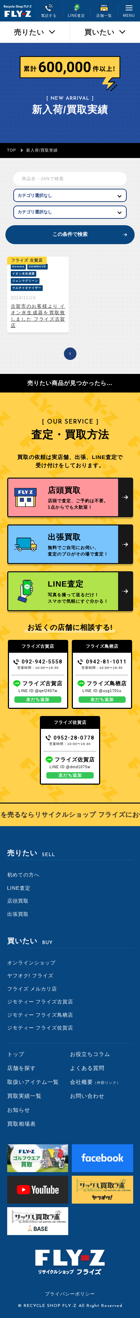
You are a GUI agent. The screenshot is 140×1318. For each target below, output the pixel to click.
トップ (15, 1054)
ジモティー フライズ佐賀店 (40, 1028)
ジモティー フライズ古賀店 (40, 1001)
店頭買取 (18, 901)
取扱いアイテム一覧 (33, 1082)
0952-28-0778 (70, 738)
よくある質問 (87, 1068)
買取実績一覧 (24, 1096)
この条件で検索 (70, 234)
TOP (11, 150)
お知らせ (18, 1110)
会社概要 (95, 1082)
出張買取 (18, 914)
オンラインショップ (31, 963)
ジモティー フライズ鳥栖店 (40, 1015)
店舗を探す (21, 1068)
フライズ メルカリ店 (32, 989)
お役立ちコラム (90, 1054)
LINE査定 (19, 888)
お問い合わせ (87, 1096)
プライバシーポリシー (70, 1294)
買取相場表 (21, 1124)
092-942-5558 (37, 661)
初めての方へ (23, 875)
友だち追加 (38, 699)
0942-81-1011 (102, 661)
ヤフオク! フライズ (30, 975)
